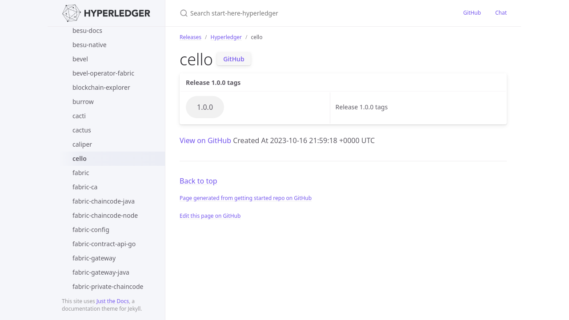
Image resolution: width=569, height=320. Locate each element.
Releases (190, 37)
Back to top (198, 181)
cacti (79, 116)
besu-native (89, 44)
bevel (80, 59)
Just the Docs (112, 301)
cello (79, 158)
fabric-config (90, 229)
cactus (81, 130)
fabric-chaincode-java (103, 201)
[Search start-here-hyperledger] (284, 13)
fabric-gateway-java (100, 272)
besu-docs (87, 30)
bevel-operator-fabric (103, 73)
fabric (80, 172)
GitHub (472, 12)
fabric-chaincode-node (105, 215)
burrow (83, 101)
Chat (501, 12)
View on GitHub (206, 140)
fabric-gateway (94, 258)
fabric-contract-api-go (104, 244)
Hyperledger (226, 37)
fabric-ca (84, 187)
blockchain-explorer (101, 87)
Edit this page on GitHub (210, 216)
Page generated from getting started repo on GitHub (246, 198)
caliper (82, 144)
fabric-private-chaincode (108, 286)
